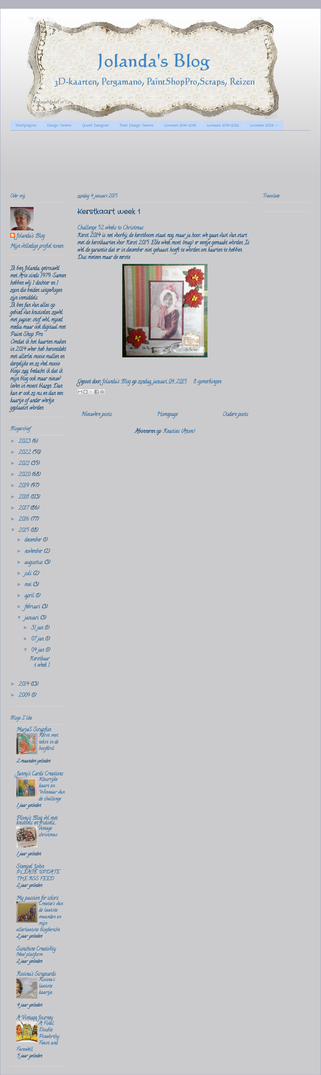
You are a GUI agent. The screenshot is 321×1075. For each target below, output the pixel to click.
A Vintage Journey (34, 1018)
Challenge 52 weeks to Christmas (110, 228)
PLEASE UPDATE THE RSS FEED (38, 876)
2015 (24, 531)
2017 (24, 509)
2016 (24, 520)
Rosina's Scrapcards (36, 974)
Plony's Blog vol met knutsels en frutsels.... (36, 821)
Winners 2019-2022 (223, 125)
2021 (24, 464)
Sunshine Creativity (36, 949)
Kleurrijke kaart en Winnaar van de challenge (51, 789)
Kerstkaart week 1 (108, 212)
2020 (25, 475)
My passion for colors (37, 899)
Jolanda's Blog (30, 236)
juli (29, 574)
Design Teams (59, 125)
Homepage (167, 415)
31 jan (37, 628)
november (34, 552)
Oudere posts (235, 415)
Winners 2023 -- (264, 125)
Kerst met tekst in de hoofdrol (48, 742)
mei (29, 585)
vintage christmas (48, 832)
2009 (24, 696)
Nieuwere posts (97, 415)
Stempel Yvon (30, 867)
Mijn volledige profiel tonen (36, 247)
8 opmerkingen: (207, 382)
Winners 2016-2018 (180, 125)
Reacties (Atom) (179, 432)
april (30, 596)
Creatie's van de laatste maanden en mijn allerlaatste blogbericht (39, 917)
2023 (25, 442)
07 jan (38, 639)
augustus (34, 563)
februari (33, 607)
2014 (24, 685)
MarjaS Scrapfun (33, 730)
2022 (25, 453)
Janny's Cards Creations (39, 774)
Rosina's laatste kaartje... (47, 986)
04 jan (38, 650)
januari (32, 618)
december (34, 540)
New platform (29, 955)
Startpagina (25, 125)
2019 (24, 486)
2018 (24, 497)
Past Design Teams (136, 125)
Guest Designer (95, 125)
